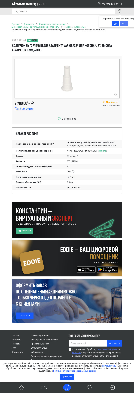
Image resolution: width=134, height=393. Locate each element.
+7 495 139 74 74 (110, 4)
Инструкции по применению (44, 339)
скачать (102, 150)
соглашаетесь (109, 365)
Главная (15, 335)
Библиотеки (37, 352)
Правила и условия (40, 343)
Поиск (16, 11)
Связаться (25, 315)
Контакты (16, 339)
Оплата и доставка (40, 335)
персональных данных (108, 349)
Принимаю (67, 376)
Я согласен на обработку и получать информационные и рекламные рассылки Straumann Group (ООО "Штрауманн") (96, 353)
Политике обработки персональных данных (74, 371)
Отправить (114, 343)
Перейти (24, 230)
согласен (76, 352)
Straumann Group (39, 348)
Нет (123, 23)
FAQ (14, 348)
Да (115, 23)
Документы (17, 352)
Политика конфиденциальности (46, 356)
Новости (16, 343)
